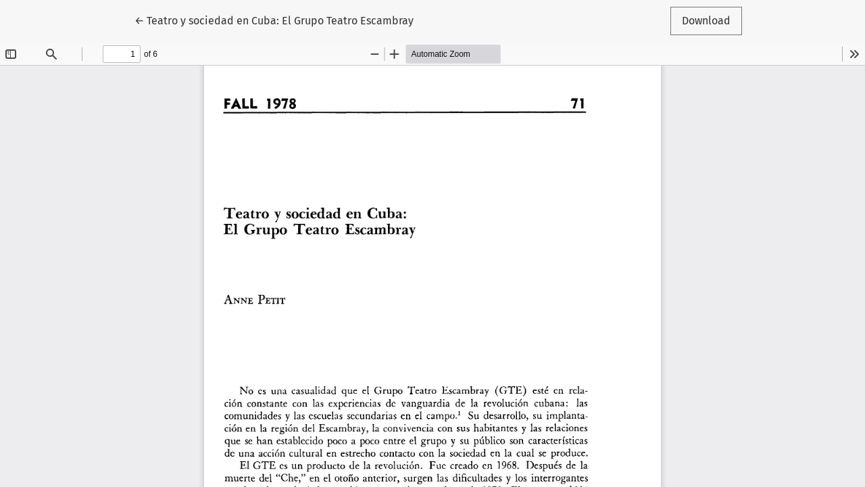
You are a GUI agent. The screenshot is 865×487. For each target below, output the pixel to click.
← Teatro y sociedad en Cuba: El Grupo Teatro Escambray (274, 19)
